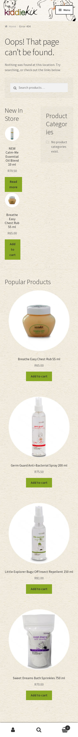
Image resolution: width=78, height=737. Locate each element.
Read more (13, 184)
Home (12, 26)
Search (39, 730)
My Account (13, 730)
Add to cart (12, 249)
